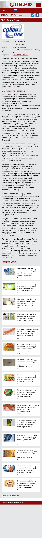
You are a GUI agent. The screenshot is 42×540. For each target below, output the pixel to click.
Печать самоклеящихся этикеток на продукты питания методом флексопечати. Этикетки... (25, 379)
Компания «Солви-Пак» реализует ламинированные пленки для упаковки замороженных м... (25, 333)
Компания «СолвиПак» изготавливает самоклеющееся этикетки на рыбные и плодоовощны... (25, 348)
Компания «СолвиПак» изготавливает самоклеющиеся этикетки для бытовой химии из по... (25, 364)
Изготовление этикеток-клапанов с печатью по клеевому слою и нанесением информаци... (25, 288)
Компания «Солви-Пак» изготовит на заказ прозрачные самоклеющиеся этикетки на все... (25, 318)
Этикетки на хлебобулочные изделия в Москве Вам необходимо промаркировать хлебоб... (25, 485)
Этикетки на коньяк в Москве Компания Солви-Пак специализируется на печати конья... (25, 455)
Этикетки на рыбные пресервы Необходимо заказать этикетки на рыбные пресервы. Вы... (25, 470)
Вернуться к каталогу (11, 496)
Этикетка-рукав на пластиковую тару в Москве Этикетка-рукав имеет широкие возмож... (25, 424)
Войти (6, 15)
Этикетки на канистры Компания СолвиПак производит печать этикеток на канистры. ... (25, 439)
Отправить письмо (20, 47)
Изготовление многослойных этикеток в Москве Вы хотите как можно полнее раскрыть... (25, 273)
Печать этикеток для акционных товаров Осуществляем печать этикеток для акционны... (25, 394)
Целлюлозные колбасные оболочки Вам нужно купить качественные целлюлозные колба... (25, 409)
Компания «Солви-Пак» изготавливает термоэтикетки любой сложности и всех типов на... (25, 303)
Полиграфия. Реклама (20, 55)
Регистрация (19, 15)
